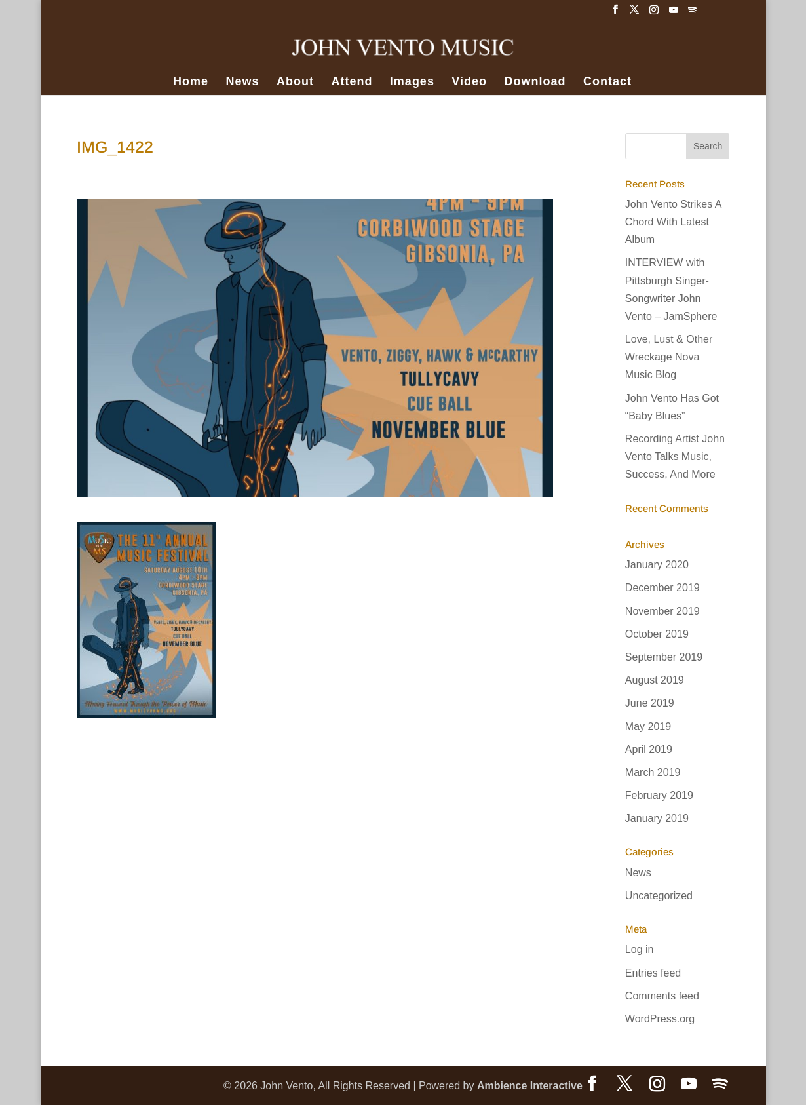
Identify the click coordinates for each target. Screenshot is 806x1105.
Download (535, 82)
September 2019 (663, 657)
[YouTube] (673, 13)
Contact (607, 82)
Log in (639, 949)
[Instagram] (654, 13)
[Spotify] (692, 13)
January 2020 (657, 564)
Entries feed (653, 973)
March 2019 (653, 772)
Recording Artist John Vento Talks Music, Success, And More (675, 456)
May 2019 (648, 726)
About (295, 82)
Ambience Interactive (530, 1085)
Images (412, 82)
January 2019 (657, 818)
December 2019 (662, 587)
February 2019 (659, 795)
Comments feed (662, 995)
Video (469, 82)
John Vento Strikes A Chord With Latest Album (673, 222)
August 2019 (654, 680)
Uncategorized (659, 895)
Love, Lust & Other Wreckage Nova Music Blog (668, 357)
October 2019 (657, 634)
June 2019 (649, 702)
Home (190, 82)
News (242, 82)
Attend (351, 82)
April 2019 (648, 749)
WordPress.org (660, 1018)
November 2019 (662, 611)
